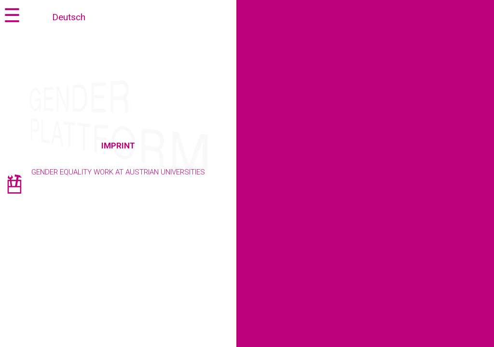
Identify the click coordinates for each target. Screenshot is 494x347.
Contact (480, 179)
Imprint (118, 145)
